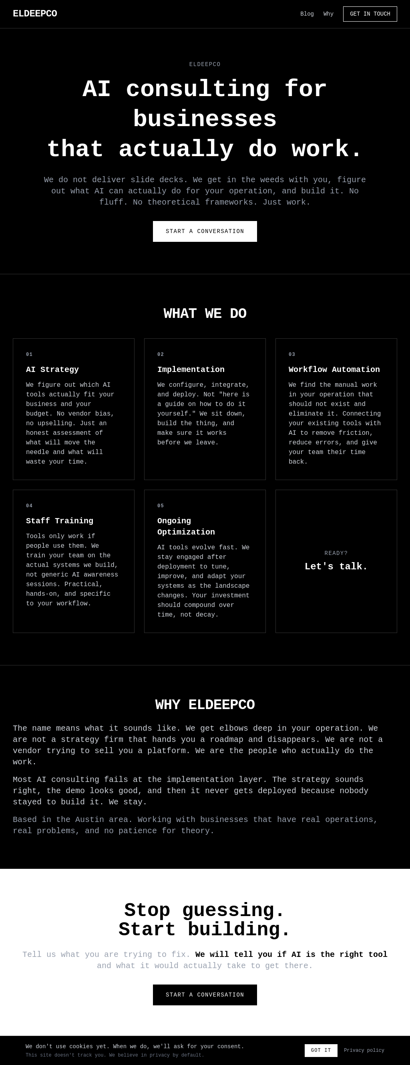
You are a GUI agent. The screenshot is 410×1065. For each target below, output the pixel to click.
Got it (321, 1050)
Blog (307, 14)
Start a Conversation (205, 231)
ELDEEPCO (35, 13)
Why (329, 14)
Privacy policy (364, 1050)
